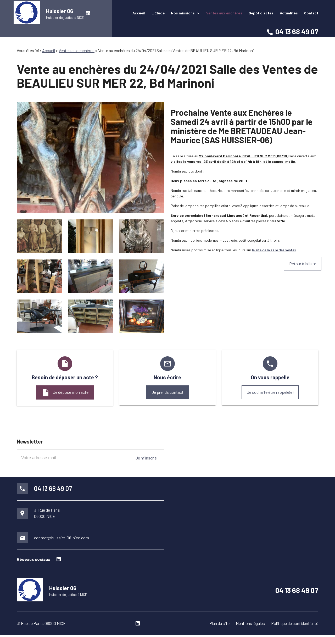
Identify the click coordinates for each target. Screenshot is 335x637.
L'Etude (158, 14)
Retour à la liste (302, 263)
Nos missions (183, 14)
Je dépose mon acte (64, 393)
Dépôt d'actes (261, 14)
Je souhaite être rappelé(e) (270, 392)
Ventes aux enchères (224, 14)
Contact (311, 14)
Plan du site (219, 625)
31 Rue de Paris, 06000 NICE (41, 625)
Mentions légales (250, 625)
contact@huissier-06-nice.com (61, 537)
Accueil (138, 14)
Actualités (289, 14)
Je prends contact (167, 392)
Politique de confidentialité (294, 625)
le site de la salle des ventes (274, 250)
